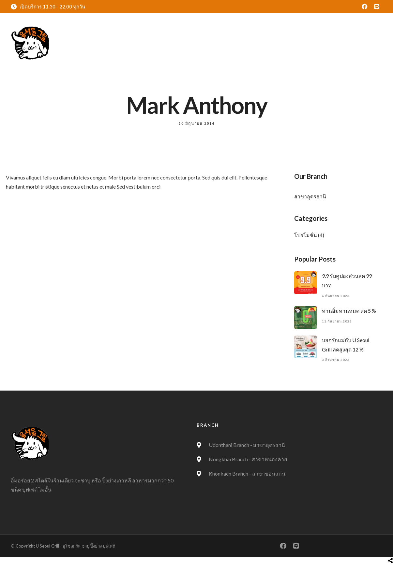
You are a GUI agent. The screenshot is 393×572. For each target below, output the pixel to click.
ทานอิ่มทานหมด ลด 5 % (349, 310)
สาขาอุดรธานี (310, 196)
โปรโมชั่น (305, 235)
